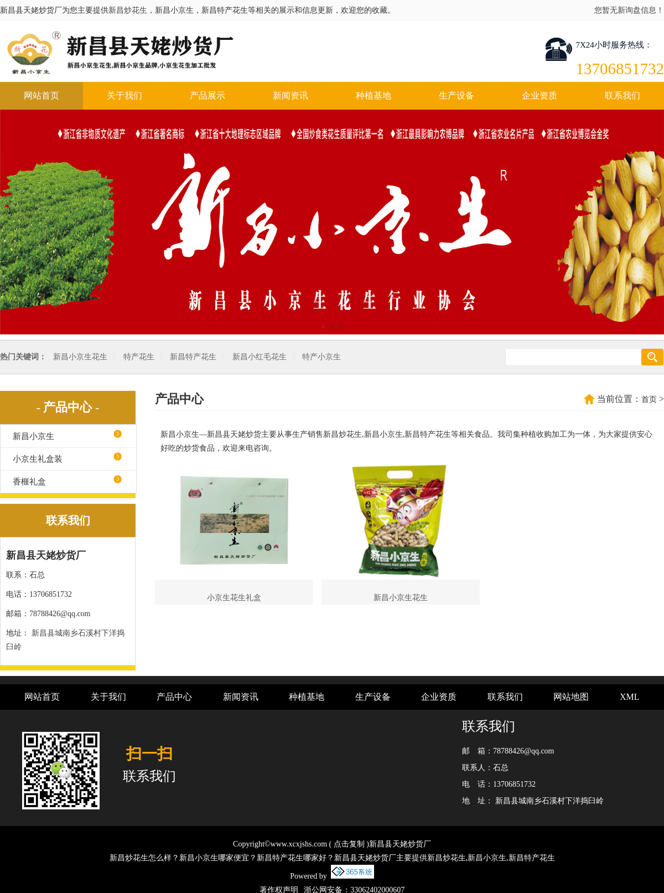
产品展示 (207, 95)
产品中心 (174, 696)
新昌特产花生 (193, 357)
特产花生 (138, 357)
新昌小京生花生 (80, 357)
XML (630, 696)
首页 (649, 399)
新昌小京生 (33, 436)
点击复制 (349, 844)
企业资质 (539, 95)
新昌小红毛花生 (259, 357)
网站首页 (41, 95)
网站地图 (571, 696)
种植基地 (373, 95)
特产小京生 (321, 357)
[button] (323, 326)
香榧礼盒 (29, 481)
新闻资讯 (290, 95)
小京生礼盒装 (38, 459)
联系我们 (622, 95)
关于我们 (124, 95)
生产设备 (456, 95)
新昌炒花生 (127, 10)
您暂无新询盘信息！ (629, 10)
